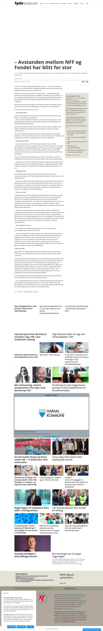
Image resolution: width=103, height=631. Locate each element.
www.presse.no (69, 608)
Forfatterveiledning (54, 3)
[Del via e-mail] (87, 82)
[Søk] (87, 3)
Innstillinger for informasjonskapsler (91, 629)
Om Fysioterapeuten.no (25, 581)
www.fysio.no (75, 155)
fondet (36, 291)
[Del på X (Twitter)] (85, 82)
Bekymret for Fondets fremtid (29, 109)
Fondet (39, 90)
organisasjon (28, 291)
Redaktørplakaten (79, 595)
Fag (46, 3)
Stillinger (76, 3)
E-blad (81, 3)
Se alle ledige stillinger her (51, 436)
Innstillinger (11, 626)
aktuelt (21, 291)
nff (16, 291)
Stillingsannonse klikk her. (47, 580)
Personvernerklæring (41, 576)
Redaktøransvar (70, 588)
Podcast (70, 3)
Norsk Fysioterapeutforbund (27, 578)
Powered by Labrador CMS (51, 629)
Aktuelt (42, 3)
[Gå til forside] (26, 3)
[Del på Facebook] (83, 82)
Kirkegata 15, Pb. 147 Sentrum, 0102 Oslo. (26, 576)
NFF (43, 86)
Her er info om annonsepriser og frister (30, 580)
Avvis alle (30, 626)
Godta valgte (21, 626)
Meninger (63, 3)
